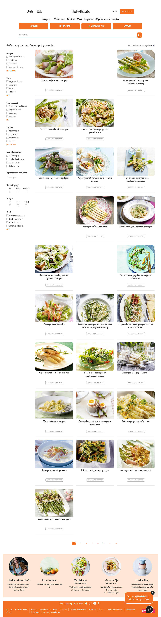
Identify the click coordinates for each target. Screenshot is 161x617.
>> (116, 543)
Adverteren (35, 612)
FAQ (101, 609)
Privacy (33, 609)
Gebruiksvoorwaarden (48, 609)
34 (103, 543)
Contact (92, 609)
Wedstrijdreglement (115, 609)
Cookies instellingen (78, 609)
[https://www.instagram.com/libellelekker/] (90, 603)
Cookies (63, 609)
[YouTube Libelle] (95, 603)
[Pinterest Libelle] (99, 603)
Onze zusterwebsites (51, 612)
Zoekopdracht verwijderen (140, 45)
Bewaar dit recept (54, 90)
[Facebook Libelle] (86, 603)
